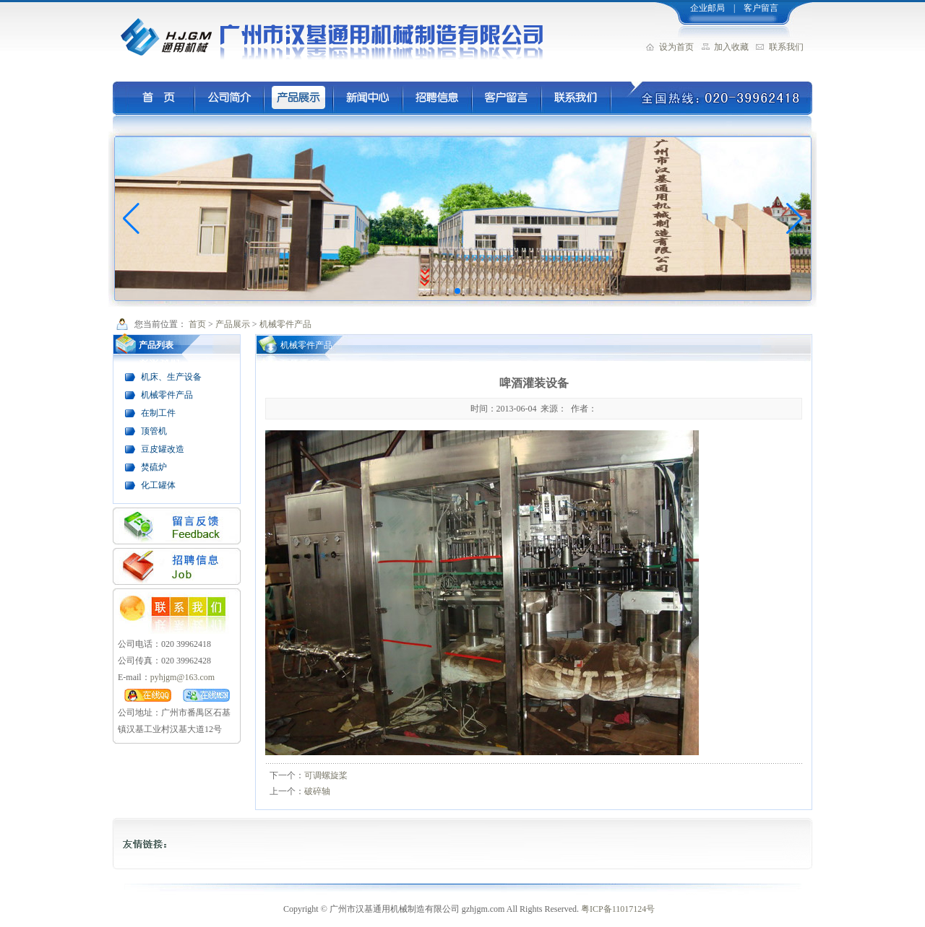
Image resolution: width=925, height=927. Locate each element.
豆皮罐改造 (162, 449)
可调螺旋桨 (326, 775)
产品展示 (232, 324)
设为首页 (676, 47)
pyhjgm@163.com (182, 677)
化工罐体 (158, 485)
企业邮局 (706, 8)
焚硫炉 (154, 467)
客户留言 (761, 8)
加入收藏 (731, 47)
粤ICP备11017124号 (618, 909)
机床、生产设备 (171, 377)
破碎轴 (317, 791)
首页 (197, 324)
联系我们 (786, 47)
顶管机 (154, 431)
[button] (457, 291)
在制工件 (158, 413)
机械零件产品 (285, 324)
